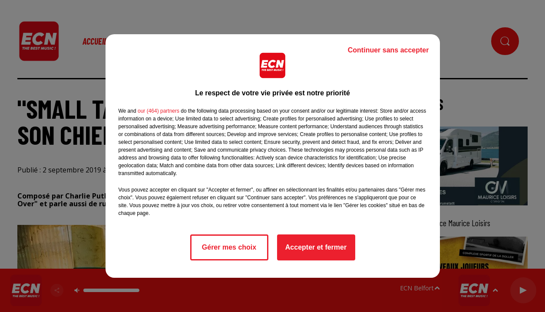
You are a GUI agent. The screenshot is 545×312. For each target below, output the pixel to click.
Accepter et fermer (316, 247)
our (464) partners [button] (158, 111)
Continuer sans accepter (388, 50)
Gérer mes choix (229, 247)
